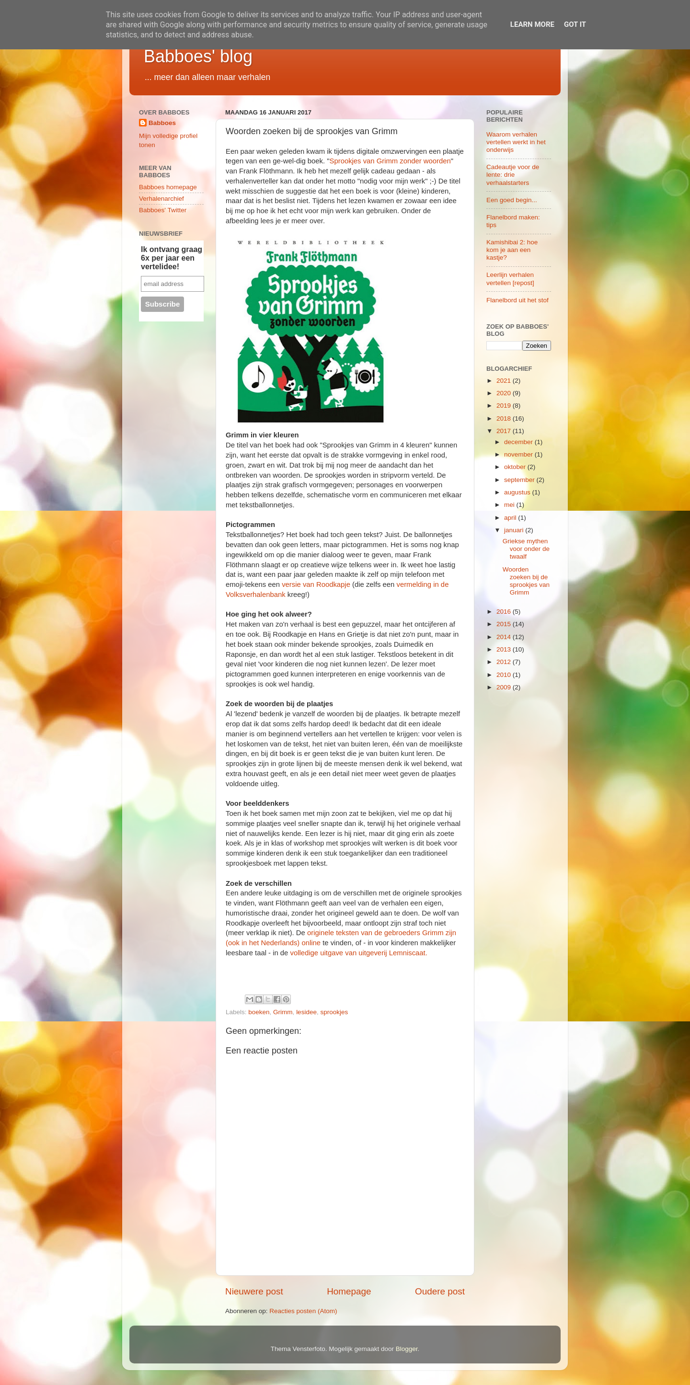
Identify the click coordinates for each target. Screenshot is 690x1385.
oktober (516, 466)
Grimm (283, 1012)
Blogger (407, 1348)
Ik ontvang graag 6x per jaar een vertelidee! (171, 258)
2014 (504, 637)
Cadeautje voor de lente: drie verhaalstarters (512, 174)
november (519, 454)
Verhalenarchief (161, 198)
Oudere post (440, 1291)
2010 (504, 674)
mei (510, 504)
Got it (575, 24)
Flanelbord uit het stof (517, 300)
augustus (518, 492)
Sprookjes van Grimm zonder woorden (390, 161)
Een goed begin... (511, 200)
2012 (504, 661)
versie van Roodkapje (316, 584)
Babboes (162, 122)
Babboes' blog (198, 56)
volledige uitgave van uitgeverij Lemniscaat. (358, 953)
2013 (504, 649)
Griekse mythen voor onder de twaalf (526, 549)
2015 (504, 624)
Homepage (349, 1291)
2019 (504, 405)
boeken (258, 1012)
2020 (504, 393)
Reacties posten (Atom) (303, 1311)
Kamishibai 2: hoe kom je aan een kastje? (512, 250)
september (520, 479)
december (519, 442)
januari (514, 530)
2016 (504, 611)
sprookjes (334, 1012)
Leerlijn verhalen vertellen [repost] (510, 278)
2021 (504, 380)
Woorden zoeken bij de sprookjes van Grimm (526, 581)
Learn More (532, 24)
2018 (504, 418)
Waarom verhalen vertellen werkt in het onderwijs (516, 142)
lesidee (306, 1012)
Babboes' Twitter (162, 210)
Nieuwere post (254, 1291)
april (511, 517)
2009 (504, 687)
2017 (504, 431)
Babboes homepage (168, 187)
